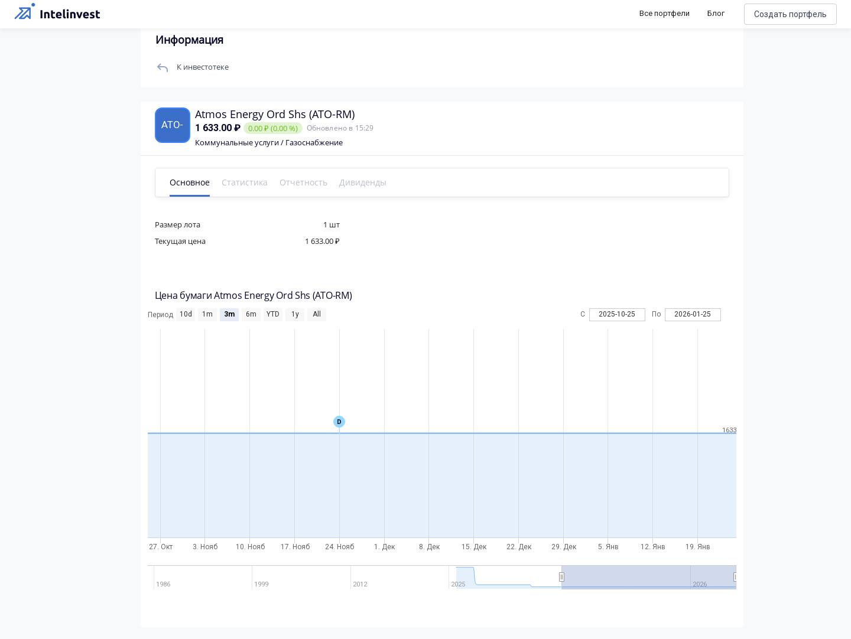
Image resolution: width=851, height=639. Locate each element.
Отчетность (305, 182)
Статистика (246, 182)
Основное (191, 182)
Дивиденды (364, 182)
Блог (716, 13)
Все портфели (664, 13)
